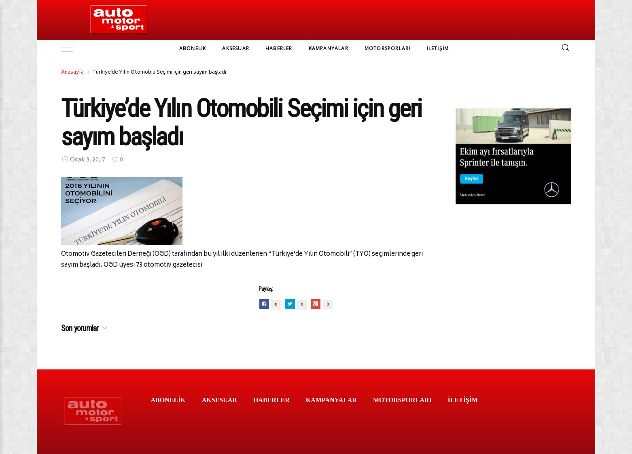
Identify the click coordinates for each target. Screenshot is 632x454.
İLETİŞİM (438, 48)
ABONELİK (192, 48)
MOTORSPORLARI (388, 48)
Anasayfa (72, 72)
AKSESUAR (235, 48)
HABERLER (279, 48)
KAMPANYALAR (328, 48)
